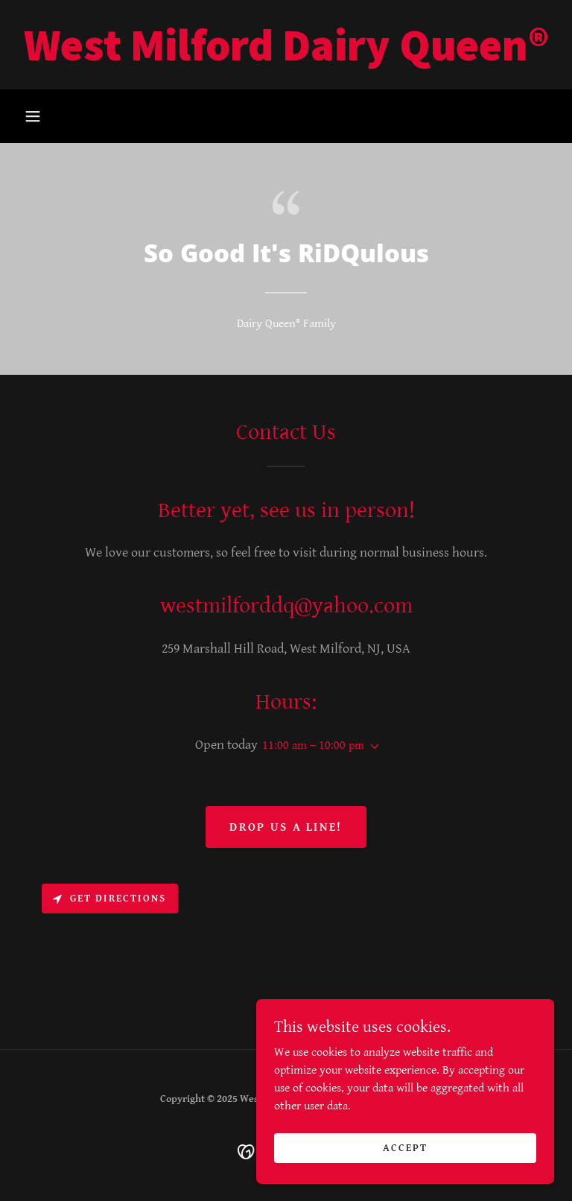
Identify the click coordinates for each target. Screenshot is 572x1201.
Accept (405, 1147)
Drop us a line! (285, 827)
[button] (33, 116)
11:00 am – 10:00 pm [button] (313, 745)
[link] (286, 57)
